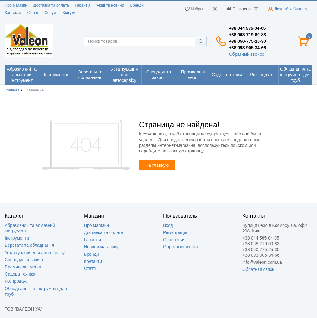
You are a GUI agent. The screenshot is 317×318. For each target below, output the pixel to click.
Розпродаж (16, 281)
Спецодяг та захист (24, 259)
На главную (157, 165)
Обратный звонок (246, 54)
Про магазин (16, 5)
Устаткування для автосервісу (35, 252)
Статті (32, 13)
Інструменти (17, 238)
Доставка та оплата (51, 5)
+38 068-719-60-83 (247, 34)
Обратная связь (258, 269)
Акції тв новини (110, 5)
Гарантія (82, 5)
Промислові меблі (23, 266)
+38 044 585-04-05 (247, 28)
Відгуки (68, 13)
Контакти (13, 13)
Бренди (137, 5)
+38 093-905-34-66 (247, 47)
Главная (12, 90)
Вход (168, 225)
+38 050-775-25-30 (247, 41)
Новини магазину (101, 246)
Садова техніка (20, 274)
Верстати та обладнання (29, 245)
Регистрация (176, 232)
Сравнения (174, 239)
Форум (50, 13)
